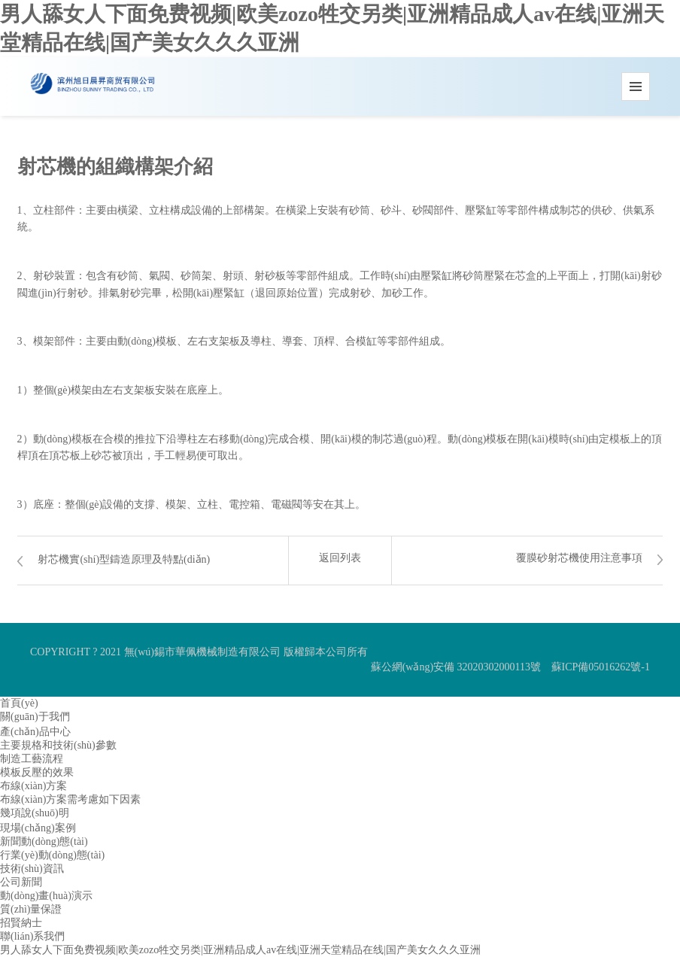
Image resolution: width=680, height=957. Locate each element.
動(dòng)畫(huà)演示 (46, 895)
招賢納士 (21, 922)
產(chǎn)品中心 (35, 731)
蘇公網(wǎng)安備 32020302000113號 (456, 667)
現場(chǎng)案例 (38, 828)
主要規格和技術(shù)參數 (58, 745)
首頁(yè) (19, 703)
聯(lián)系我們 (32, 936)
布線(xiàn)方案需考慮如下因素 (70, 799)
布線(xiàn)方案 (33, 785)
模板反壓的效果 (37, 772)
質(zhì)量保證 (31, 909)
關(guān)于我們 (35, 716)
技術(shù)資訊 (32, 868)
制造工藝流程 (31, 758)
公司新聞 (21, 882)
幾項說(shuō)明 (34, 813)
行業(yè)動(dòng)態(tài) (52, 855)
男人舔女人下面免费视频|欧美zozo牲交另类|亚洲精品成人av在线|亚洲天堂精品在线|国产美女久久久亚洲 (240, 949)
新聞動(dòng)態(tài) (44, 841)
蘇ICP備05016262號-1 (600, 667)
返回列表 (340, 558)
